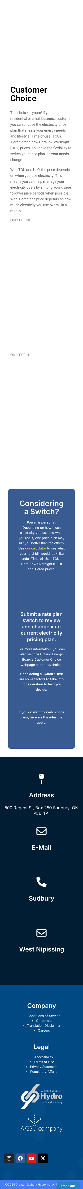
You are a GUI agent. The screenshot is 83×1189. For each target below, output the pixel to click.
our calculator (35, 548)
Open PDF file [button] (20, 220)
